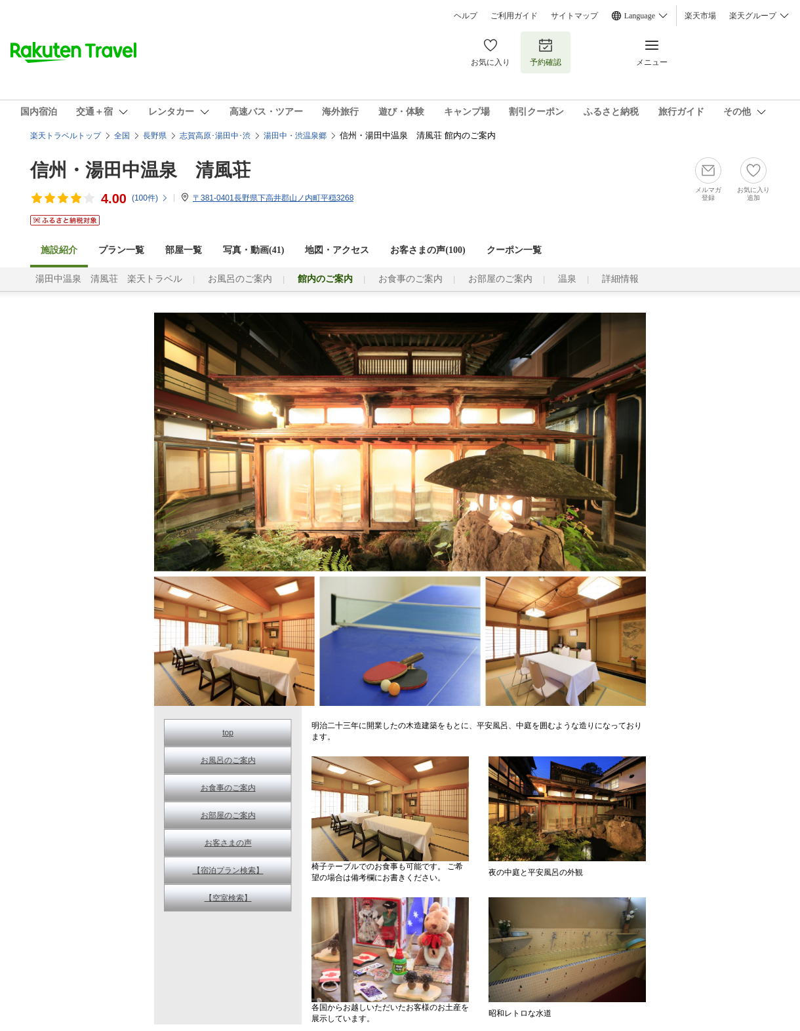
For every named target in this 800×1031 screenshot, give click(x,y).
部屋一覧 (183, 250)
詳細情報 (620, 279)
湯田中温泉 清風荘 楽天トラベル (108, 279)
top (227, 732)
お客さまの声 (228, 842)
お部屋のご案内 (500, 279)
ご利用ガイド (514, 15)
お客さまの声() (427, 250)
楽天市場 (700, 15)
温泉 (567, 279)
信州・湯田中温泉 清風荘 (140, 170)
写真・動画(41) (253, 250)
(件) (150, 198)
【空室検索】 (228, 898)
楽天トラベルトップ (65, 135)
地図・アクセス (337, 250)
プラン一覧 (121, 250)
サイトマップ (574, 15)
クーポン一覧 (514, 250)
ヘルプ (465, 15)
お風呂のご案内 (240, 279)
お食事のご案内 (410, 279)
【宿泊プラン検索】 (228, 870)
